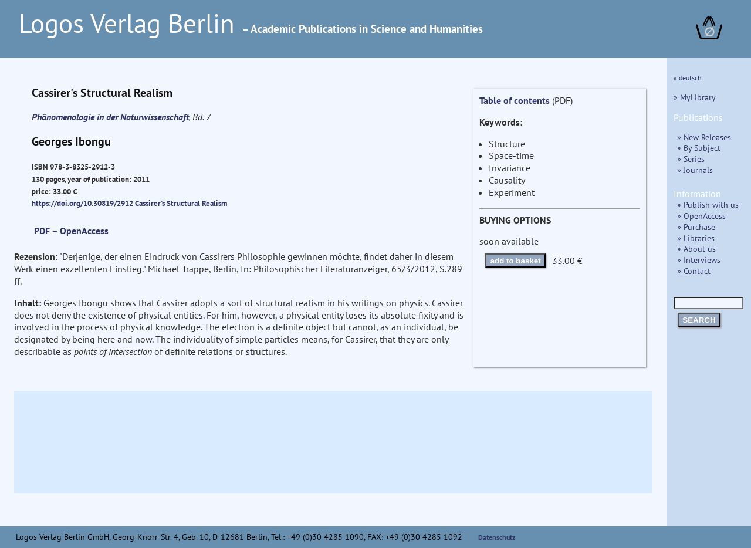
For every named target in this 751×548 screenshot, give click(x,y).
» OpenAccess (701, 215)
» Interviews (698, 259)
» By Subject (698, 147)
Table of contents (514, 100)
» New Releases (704, 137)
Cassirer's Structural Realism (181, 203)
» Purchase (696, 226)
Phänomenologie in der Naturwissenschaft (110, 117)
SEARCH (698, 320)
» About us (696, 248)
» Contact (694, 270)
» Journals (695, 169)
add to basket (515, 260)
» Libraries (696, 237)
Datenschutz (497, 537)
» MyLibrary (695, 97)
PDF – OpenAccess (71, 230)
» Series (691, 158)
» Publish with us (708, 204)
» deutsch (688, 77)
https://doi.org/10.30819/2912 (82, 203)
